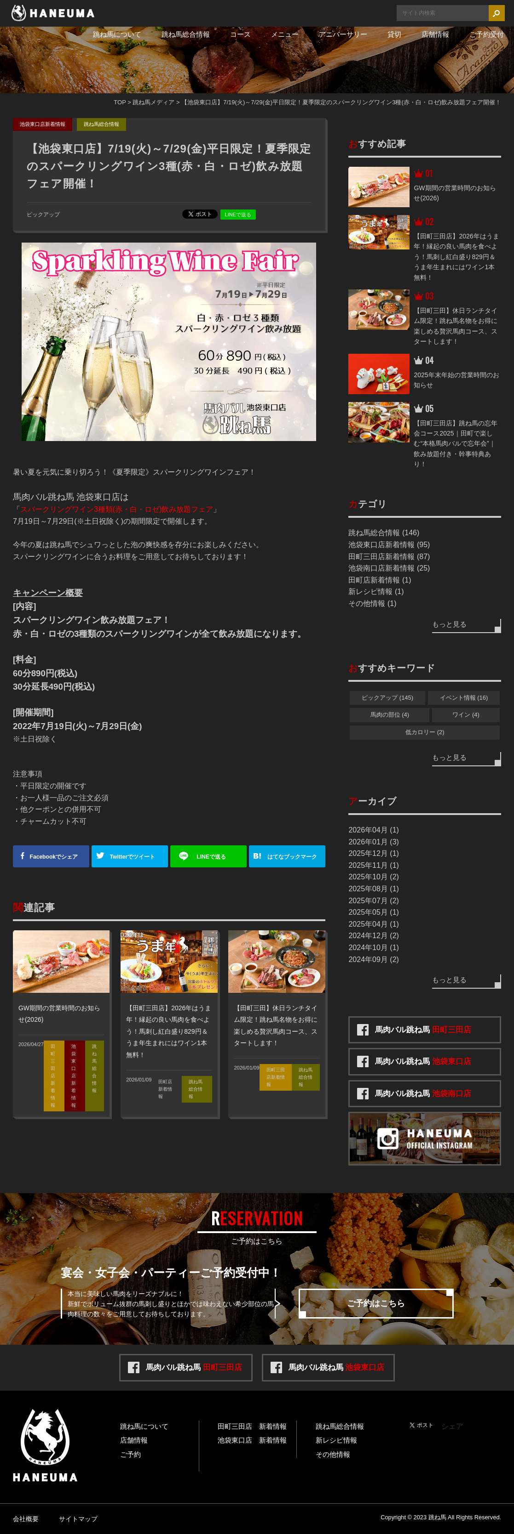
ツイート (133, 856)
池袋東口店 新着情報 (252, 1440)
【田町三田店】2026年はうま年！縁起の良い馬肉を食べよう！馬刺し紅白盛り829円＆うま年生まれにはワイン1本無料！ (168, 1031)
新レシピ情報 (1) (376, 591)
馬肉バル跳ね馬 (423, 1029)
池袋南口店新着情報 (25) (389, 568)
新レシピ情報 (336, 1440)
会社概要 (26, 1519)
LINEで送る (238, 214)
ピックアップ (43, 214)
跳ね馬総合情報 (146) (383, 533)
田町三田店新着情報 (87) (389, 556)
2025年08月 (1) (373, 889)
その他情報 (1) (372, 603)
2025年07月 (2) (373, 901)
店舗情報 (435, 34)
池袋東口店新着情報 (42, 124)
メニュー (285, 34)
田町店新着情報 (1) (379, 580)
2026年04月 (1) (373, 830)
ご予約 (130, 1454)
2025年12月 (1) (373, 853)
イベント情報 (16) (464, 697)
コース (240, 34)
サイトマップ (78, 1519)
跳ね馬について (117, 34)
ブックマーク (294, 856)
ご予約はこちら (376, 1303)
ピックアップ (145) (387, 697)
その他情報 (333, 1454)
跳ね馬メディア (153, 102)
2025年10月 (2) (373, 877)
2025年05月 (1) (373, 912)
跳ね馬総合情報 (186, 34)
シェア (55, 856)
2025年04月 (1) (373, 924)
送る (212, 856)
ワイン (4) (465, 714)
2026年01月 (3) (373, 842)
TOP (120, 102)
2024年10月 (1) (373, 947)
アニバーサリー (343, 34)
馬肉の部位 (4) (390, 714)
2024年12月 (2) (373, 936)
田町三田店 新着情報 (252, 1426)
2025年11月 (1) (373, 865)
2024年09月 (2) (373, 959)
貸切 (394, 34)
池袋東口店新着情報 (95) (389, 545)
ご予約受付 (486, 34)
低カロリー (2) (425, 732)
